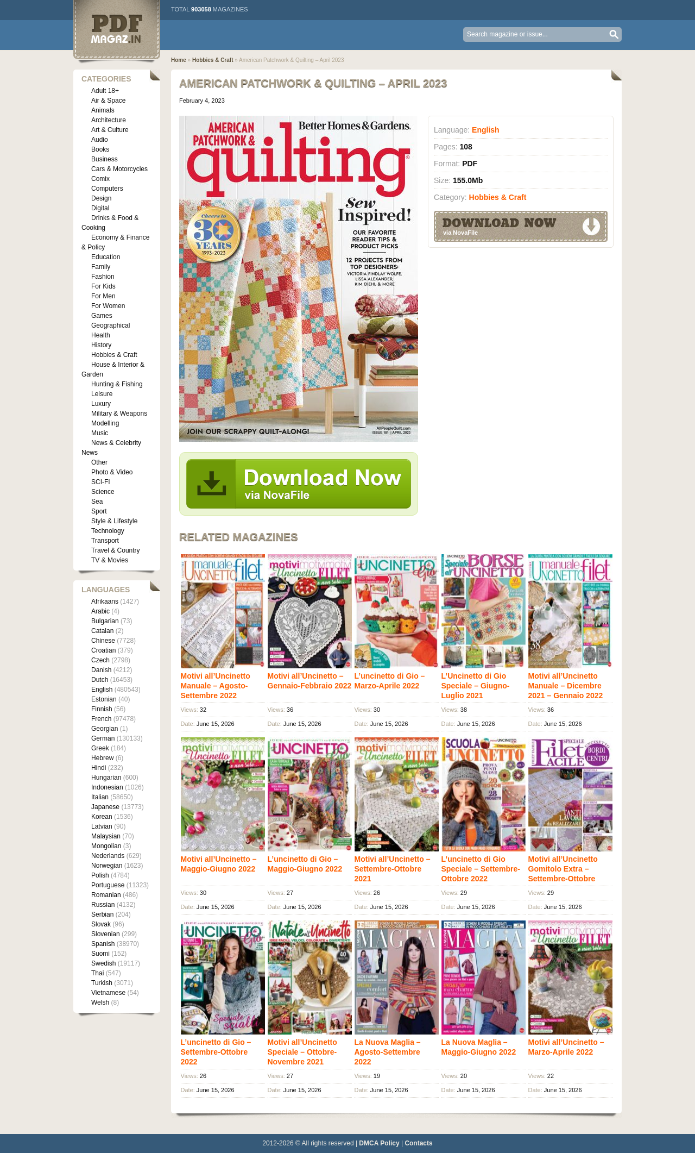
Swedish (103, 963)
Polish (100, 875)
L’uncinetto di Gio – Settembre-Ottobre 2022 (216, 1052)
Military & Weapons (119, 413)
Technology (107, 531)
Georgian (104, 728)
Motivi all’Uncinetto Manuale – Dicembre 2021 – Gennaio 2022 (565, 686)
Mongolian (106, 846)
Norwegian (106, 865)
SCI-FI (100, 482)
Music (99, 433)
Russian (103, 904)
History (101, 345)
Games (101, 315)
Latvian (101, 826)
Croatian (103, 650)
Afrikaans (104, 601)
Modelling (105, 423)
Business (104, 159)
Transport (105, 540)
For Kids (103, 286)
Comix (100, 179)
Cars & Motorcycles (119, 169)
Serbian (102, 914)
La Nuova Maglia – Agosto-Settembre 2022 (388, 1052)
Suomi (100, 953)
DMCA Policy (379, 1143)
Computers (107, 188)
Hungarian (106, 777)
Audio (99, 139)
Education (105, 257)
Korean (101, 816)
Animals (103, 110)
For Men (103, 296)
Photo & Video (112, 472)
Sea (97, 501)
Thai (97, 973)
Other (99, 462)
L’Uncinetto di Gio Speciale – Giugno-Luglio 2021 (475, 686)
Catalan (102, 631)
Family (100, 267)
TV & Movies (109, 560)
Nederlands (107, 856)
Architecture (108, 120)
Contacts (418, 1143)
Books (100, 149)
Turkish (101, 983)
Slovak (101, 924)
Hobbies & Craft (114, 355)
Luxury (101, 404)
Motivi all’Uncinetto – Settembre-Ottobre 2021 (393, 869)
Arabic (100, 611)
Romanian (106, 895)
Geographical (110, 325)
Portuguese (107, 885)
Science (103, 492)
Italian (100, 797)
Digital (100, 208)
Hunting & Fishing (117, 384)
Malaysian (106, 836)
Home (178, 60)
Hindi (98, 768)
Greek (100, 748)
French (101, 719)
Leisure (101, 394)
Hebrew (102, 758)
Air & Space (108, 100)
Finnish (101, 709)
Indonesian (107, 787)
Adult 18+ (105, 91)
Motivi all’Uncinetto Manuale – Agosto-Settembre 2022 (215, 686)
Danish (101, 670)
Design (101, 198)
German (103, 738)
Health (100, 335)
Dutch (99, 680)
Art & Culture (110, 130)
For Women (108, 306)
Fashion (103, 276)
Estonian (104, 699)
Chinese (103, 640)
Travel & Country (115, 550)
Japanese (105, 807)
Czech (100, 660)
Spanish (103, 944)
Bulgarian (105, 621)
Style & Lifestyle (114, 521)
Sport (99, 511)
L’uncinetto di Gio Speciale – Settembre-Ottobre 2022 (481, 869)
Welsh (100, 1002)
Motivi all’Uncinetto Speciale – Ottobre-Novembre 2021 (302, 1052)
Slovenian (105, 934)
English (101, 689)
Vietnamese (108, 993)
